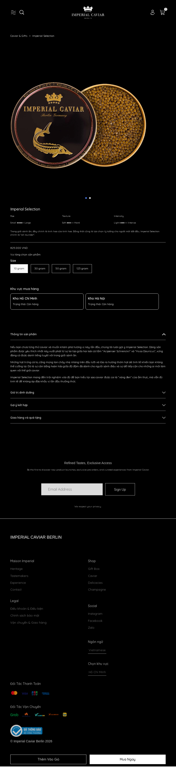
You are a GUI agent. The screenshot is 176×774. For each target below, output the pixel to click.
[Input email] (72, 497)
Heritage (16, 592)
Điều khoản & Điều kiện (26, 627)
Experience (18, 606)
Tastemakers (19, 599)
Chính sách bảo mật (24, 634)
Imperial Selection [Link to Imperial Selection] (43, 35)
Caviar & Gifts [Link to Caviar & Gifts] (21, 35)
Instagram (95, 661)
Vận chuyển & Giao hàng (28, 641)
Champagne (97, 612)
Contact (16, 612)
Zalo (91, 675)
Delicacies (95, 606)
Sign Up (120, 497)
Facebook (95, 668)
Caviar (92, 599)
